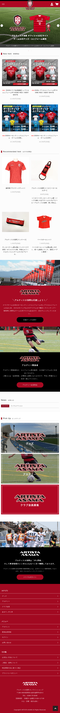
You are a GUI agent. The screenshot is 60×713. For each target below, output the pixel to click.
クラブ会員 (6, 606)
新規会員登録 (6, 632)
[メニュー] (3, 4)
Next (58, 25)
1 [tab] (28, 51)
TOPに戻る (55, 708)
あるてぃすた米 (7, 612)
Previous (2, 25)
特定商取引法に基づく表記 (11, 668)
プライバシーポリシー (9, 673)
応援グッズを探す (30, 320)
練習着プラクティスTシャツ (15, 188)
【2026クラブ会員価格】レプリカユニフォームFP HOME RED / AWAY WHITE (15, 92)
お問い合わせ (6, 642)
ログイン (5, 637)
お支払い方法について (9, 657)
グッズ (4, 596)
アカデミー (6, 601)
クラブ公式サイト (30, 577)
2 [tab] (32, 51)
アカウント (6, 627)
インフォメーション (17, 406)
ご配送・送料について (9, 663)
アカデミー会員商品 (30, 385)
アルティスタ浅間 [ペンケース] (15, 239)
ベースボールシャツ (44, 239)
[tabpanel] (30, 25)
